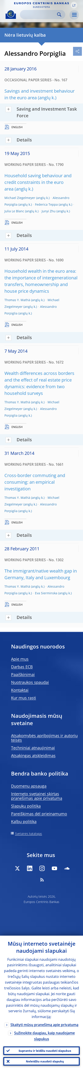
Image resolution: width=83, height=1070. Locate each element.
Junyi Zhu (49, 211)
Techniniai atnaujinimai (33, 747)
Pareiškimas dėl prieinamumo (39, 813)
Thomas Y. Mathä (17, 300)
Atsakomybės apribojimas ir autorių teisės (44, 738)
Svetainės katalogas (28, 833)
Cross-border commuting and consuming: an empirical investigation (34, 482)
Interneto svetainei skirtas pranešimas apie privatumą (36, 796)
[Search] (39, 14)
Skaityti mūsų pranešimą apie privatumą (44, 1024)
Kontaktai (20, 690)
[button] (74, 5)
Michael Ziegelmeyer (19, 198)
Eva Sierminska (46, 593)
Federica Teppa (46, 204)
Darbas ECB (22, 666)
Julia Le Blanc (14, 211)
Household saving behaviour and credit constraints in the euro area (37, 182)
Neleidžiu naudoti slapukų (45, 1061)
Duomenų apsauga (28, 786)
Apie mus (20, 659)
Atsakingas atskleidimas (33, 755)
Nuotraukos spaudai (30, 682)
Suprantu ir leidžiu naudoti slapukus (45, 1051)
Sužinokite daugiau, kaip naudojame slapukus (44, 1035)
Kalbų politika (24, 821)
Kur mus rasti (23, 697)
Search (59, 14)
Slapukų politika (26, 806)
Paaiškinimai (23, 674)
